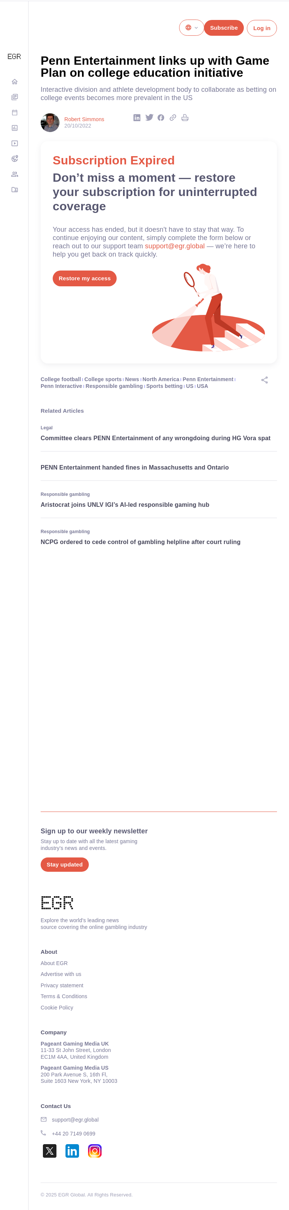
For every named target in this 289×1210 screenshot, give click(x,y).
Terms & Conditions (64, 996)
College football (61, 379)
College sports (103, 379)
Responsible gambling (114, 386)
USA (202, 386)
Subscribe (224, 27)
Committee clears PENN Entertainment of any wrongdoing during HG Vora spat (156, 438)
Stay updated (65, 864)
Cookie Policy (57, 1008)
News (132, 379)
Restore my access (85, 278)
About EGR (54, 963)
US (190, 386)
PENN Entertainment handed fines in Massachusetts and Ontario (135, 467)
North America (161, 379)
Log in (262, 28)
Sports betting (164, 386)
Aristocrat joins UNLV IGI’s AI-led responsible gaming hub (125, 505)
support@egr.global (175, 246)
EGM (14, 175)
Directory (14, 190)
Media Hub (14, 144)
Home (14, 82)
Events (14, 113)
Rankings (14, 128)
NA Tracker (14, 159)
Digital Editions (14, 98)
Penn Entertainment (208, 379)
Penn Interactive (61, 386)
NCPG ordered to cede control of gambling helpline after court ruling (141, 542)
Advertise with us (61, 974)
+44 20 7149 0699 (74, 1134)
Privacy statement (62, 985)
